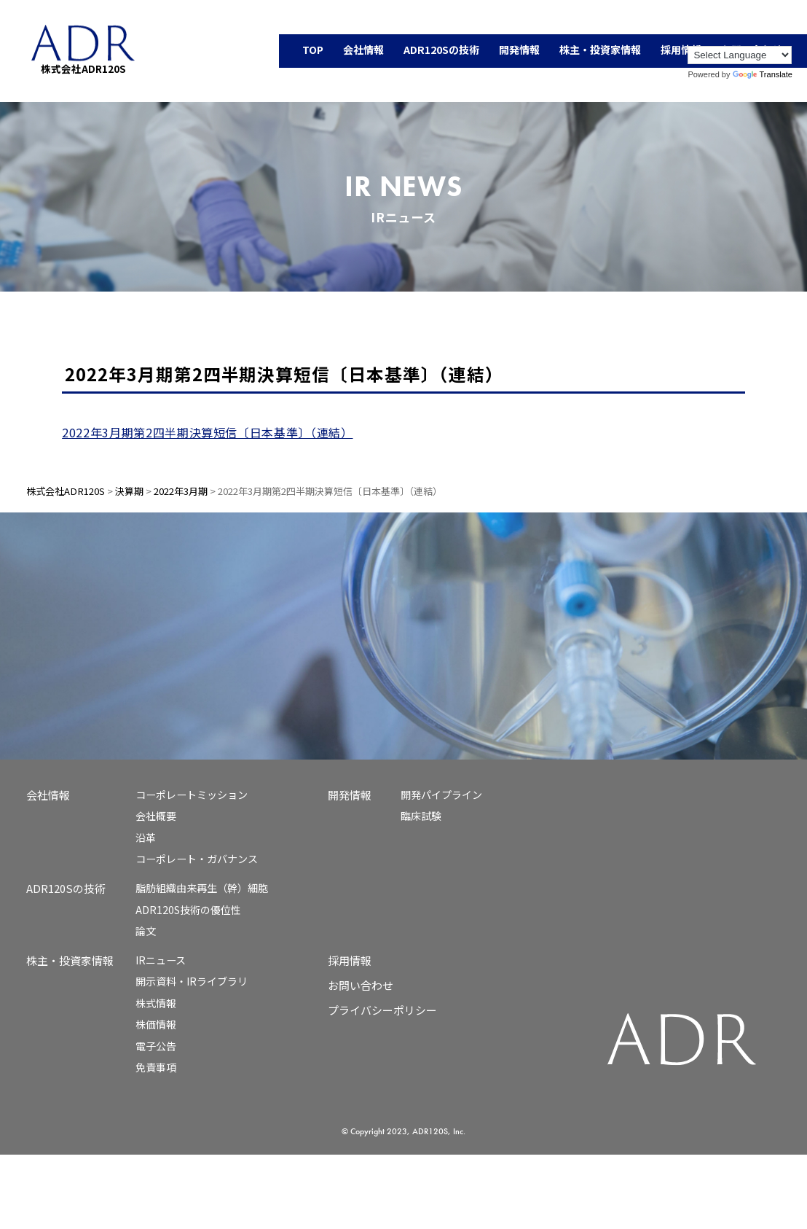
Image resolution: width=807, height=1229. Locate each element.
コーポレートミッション (191, 794)
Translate (762, 74)
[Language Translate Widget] (740, 55)
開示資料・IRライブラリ (191, 981)
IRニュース (160, 960)
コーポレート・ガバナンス (196, 858)
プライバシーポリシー (382, 1010)
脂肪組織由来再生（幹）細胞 (201, 888)
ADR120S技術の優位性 (188, 909)
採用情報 (349, 960)
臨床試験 (421, 815)
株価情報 (155, 1024)
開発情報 (349, 795)
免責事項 (155, 1067)
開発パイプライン (441, 794)
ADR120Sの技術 (66, 888)
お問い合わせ (360, 985)
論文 (145, 931)
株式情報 (155, 1003)
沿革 (145, 837)
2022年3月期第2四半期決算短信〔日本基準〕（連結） (207, 432)
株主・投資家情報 (70, 960)
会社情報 (48, 795)
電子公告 (155, 1046)
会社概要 (155, 815)
